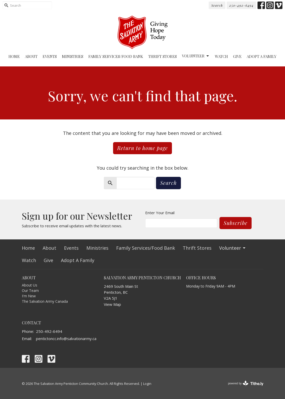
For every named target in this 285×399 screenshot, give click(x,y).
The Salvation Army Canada (45, 301)
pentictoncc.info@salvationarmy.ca (66, 338)
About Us (29, 285)
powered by (245, 383)
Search (217, 5)
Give (237, 56)
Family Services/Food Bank (115, 56)
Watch (221, 56)
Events (50, 56)
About (31, 56)
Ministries (72, 56)
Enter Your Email (159, 212)
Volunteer (196, 56)
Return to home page (142, 147)
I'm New (29, 295)
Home (14, 56)
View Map (112, 304)
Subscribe (235, 222)
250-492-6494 (241, 5)
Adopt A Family (262, 56)
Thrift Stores (162, 56)
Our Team (30, 290)
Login (147, 383)
